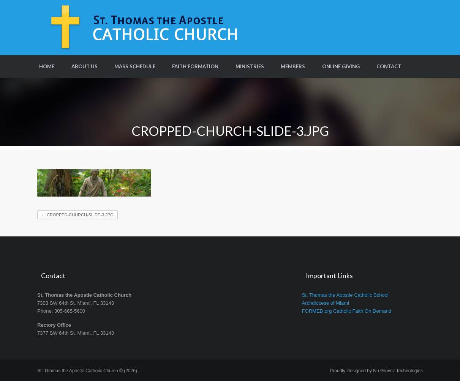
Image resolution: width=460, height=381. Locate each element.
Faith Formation (195, 66)
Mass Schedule (134, 66)
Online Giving (341, 66)
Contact (388, 66)
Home (46, 66)
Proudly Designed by (376, 370)
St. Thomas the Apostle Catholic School (345, 295)
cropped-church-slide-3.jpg (77, 215)
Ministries (250, 66)
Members (293, 66)
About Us (84, 66)
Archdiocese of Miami (325, 303)
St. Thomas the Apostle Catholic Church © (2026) (87, 370)
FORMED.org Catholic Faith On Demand (347, 311)
